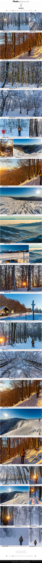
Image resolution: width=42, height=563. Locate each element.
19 (29, 10)
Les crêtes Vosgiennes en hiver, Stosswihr (27, 157)
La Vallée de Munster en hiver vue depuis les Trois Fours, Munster (21, 243)
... (8, 10)
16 (22, 10)
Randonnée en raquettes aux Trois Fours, (14, 137)
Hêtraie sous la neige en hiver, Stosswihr (14, 31)
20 (31, 10)
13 (15, 10)
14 (17, 10)
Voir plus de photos (21, 552)
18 (26, 10)
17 (24, 10)
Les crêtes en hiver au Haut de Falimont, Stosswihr (21, 215)
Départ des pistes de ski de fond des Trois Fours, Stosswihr (21, 321)
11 (10, 10)
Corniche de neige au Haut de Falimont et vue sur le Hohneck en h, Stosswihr (21, 436)
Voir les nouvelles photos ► (25, 561)
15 (19, 10)
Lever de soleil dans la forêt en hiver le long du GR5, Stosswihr (21, 292)
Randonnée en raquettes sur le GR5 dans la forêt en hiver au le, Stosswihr (21, 60)
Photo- (21, 1)
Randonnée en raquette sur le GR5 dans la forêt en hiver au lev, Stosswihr (21, 407)
